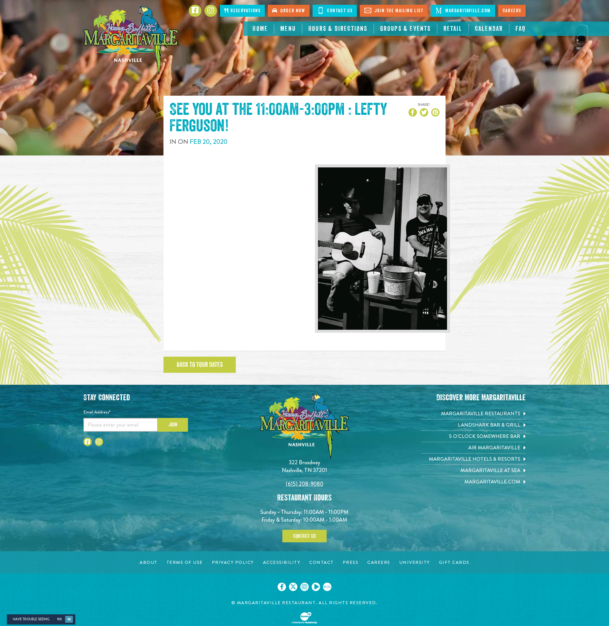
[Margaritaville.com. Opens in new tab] (473, 481)
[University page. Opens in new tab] (414, 562)
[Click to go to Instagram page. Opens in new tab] (210, 11)
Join (173, 424)
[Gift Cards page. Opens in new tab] (454, 562)
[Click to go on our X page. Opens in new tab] (293, 587)
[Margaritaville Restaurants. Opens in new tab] (473, 413)
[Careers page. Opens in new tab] (379, 562)
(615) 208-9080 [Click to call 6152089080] (304, 484)
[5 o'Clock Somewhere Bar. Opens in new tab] (473, 436)
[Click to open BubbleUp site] (304, 618)
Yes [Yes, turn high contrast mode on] (59, 619)
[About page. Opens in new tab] (148, 562)
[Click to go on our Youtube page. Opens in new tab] (316, 587)
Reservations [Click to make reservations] (242, 10)
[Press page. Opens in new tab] (350, 562)
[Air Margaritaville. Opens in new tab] (473, 447)
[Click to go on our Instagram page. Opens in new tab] (304, 587)
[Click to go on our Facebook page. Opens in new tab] (282, 587)
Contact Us (304, 536)
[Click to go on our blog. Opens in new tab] (327, 587)
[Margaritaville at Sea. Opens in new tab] (473, 470)
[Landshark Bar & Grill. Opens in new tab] (473, 424)
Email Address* (97, 412)
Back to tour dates (200, 364)
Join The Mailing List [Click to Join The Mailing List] (393, 10)
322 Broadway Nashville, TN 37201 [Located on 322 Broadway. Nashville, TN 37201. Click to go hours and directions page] (304, 466)
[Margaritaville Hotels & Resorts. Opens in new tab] (473, 459)
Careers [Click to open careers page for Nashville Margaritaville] (512, 10)
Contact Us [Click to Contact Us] (335, 10)
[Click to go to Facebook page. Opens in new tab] (195, 11)
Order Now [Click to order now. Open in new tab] (288, 10)
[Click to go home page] (131, 40)
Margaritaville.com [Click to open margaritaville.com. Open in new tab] (462, 10)
